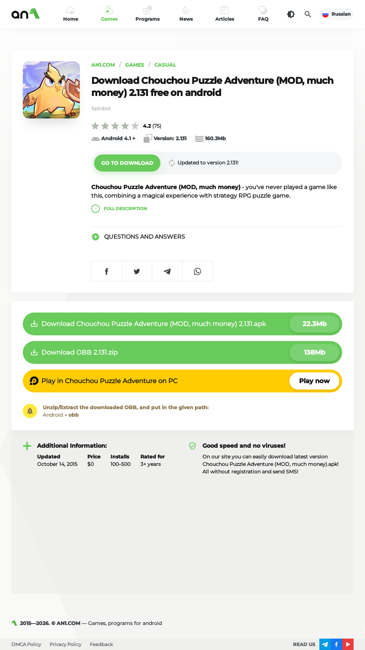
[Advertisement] (182, 529)
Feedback (101, 644)
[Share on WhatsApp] (197, 271)
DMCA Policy (26, 644)
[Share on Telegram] (167, 271)
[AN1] (15, 623)
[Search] (308, 14)
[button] (127, 163)
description (119, 208)
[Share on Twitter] (137, 271)
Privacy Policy (65, 644)
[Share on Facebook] (106, 271)
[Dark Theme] (290, 14)
